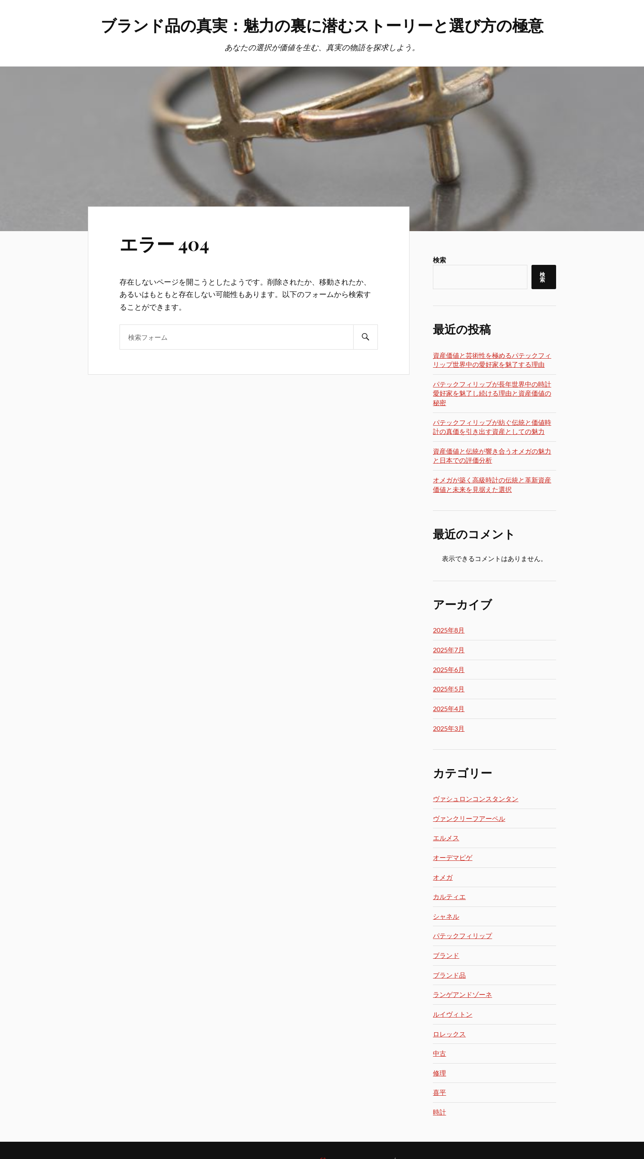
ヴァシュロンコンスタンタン (475, 798)
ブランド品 (449, 975)
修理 (439, 1073)
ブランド (446, 955)
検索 (439, 260)
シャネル (446, 916)
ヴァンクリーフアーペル (469, 818)
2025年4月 (449, 708)
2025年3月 (449, 728)
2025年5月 (449, 689)
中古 (439, 1053)
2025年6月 (449, 669)
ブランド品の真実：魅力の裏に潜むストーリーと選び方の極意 (322, 24)
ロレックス (449, 1034)
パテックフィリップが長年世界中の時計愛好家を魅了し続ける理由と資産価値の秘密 (492, 393)
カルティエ (449, 896)
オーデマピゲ (452, 857)
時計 (439, 1112)
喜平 (439, 1092)
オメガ (443, 877)
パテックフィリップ (462, 935)
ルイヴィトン (452, 1014)
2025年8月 (449, 630)
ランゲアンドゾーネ (462, 994)
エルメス (446, 837)
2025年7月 (449, 650)
